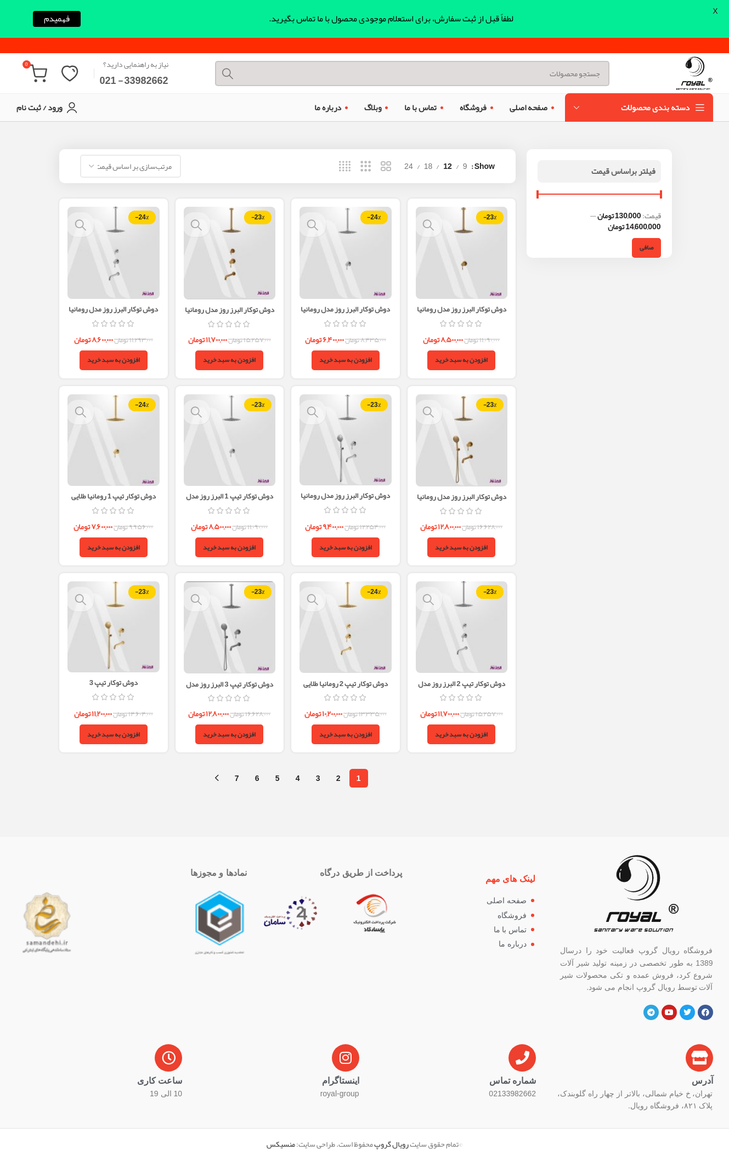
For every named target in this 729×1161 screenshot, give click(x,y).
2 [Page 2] (338, 778)
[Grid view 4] (345, 168)
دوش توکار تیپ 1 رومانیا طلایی (112, 495)
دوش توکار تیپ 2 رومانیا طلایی (345, 684)
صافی (646, 249)
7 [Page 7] (237, 778)
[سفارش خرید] (130, 167)
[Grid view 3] (365, 168)
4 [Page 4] (298, 778)
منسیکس (281, 1145)
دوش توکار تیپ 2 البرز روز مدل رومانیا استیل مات (463, 689)
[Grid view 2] (386, 168)
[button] (463, 359)
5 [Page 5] (277, 778)
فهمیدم (57, 19)
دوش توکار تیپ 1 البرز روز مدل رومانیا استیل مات (229, 501)
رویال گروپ (391, 1145)
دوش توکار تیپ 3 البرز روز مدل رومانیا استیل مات (229, 690)
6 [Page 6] (257, 778)
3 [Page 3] (318, 778)
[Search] (403, 66)
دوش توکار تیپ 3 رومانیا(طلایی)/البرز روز (112, 689)
